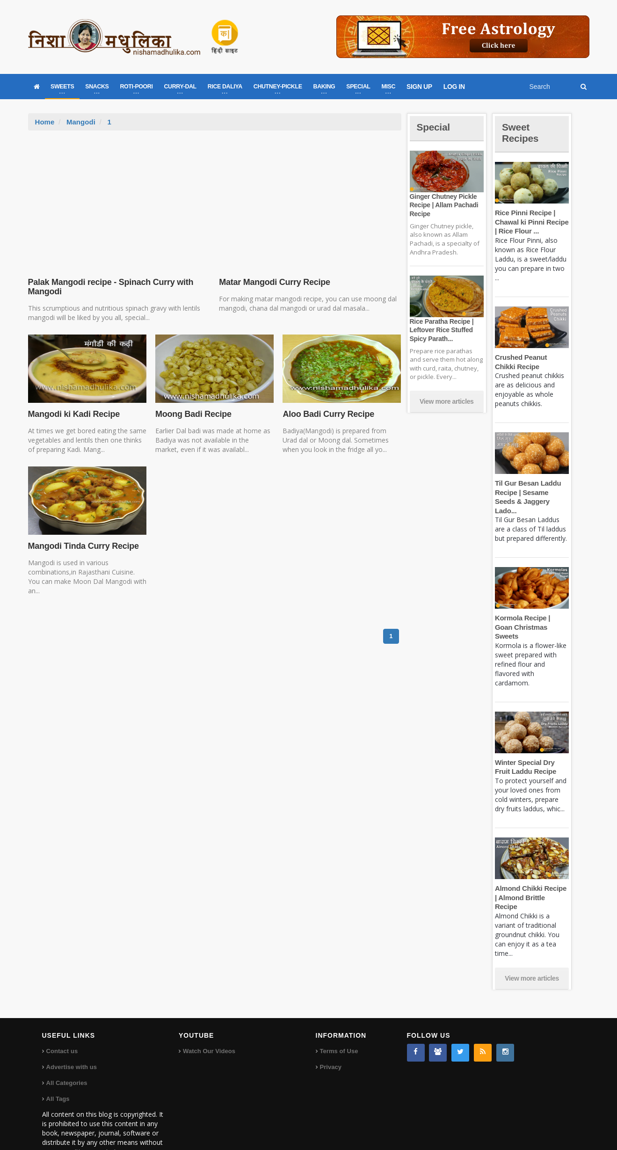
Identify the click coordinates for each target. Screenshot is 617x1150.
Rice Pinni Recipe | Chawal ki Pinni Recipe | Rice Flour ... (531, 222)
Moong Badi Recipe (192, 414)
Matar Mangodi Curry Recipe (273, 282)
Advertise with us (71, 1039)
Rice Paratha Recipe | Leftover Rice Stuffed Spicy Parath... (441, 330)
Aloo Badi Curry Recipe (327, 414)
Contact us (62, 1023)
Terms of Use (339, 1023)
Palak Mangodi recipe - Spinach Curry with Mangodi (109, 286)
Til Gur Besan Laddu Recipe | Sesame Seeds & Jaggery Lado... (532, 492)
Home (45, 122)
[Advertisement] (215, 200)
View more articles (447, 401)
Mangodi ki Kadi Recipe (73, 414)
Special (434, 127)
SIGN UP (419, 86)
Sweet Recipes (521, 132)
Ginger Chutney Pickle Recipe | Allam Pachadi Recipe (443, 205)
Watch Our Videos (209, 1023)
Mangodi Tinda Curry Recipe (82, 546)
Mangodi (80, 122)
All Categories (66, 1055)
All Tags (58, 1071)
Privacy (330, 1039)
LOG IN (454, 86)
